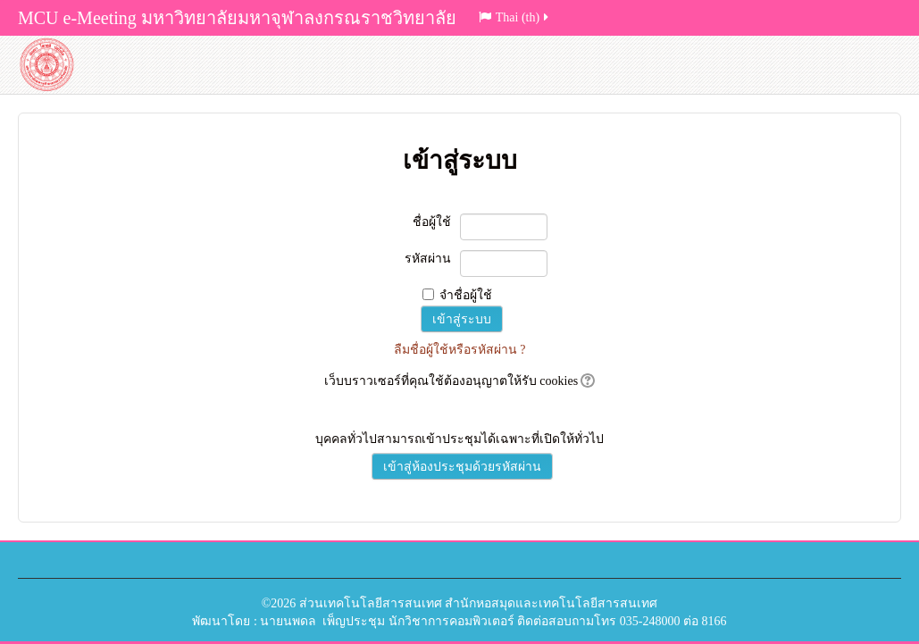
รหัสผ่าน (428, 258)
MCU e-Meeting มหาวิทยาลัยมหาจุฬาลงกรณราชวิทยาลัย (237, 18)
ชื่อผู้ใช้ (432, 222)
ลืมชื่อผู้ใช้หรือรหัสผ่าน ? (460, 349)
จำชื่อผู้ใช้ (465, 295)
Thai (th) (515, 17)
